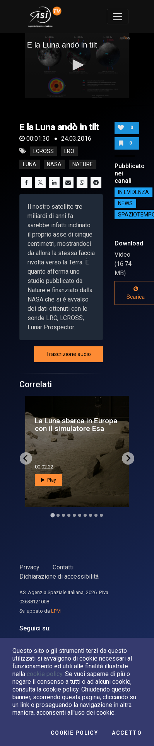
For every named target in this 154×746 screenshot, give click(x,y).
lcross (43, 151)
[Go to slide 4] (68, 515)
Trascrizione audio (68, 354)
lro (69, 151)
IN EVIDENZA (133, 192)
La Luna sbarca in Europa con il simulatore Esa (76, 424)
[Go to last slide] (26, 458)
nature (82, 164)
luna (29, 164)
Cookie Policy (74, 733)
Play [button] (48, 480)
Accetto (127, 733)
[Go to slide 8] (90, 515)
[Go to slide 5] (74, 515)
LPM (56, 611)
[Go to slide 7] (85, 515)
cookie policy (44, 674)
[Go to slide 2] (58, 515)
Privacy (29, 567)
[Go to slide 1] (52, 515)
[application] (77, 65)
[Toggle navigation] (117, 16)
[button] (77, 64)
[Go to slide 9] (96, 515)
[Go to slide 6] (79, 515)
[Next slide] (128, 458)
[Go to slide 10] (101, 515)
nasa (54, 164)
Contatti (63, 567)
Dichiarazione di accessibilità (59, 576)
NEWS (125, 203)
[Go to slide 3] (63, 515)
